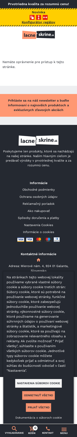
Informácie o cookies (38, 232)
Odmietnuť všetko (38, 395)
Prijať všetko (38, 407)
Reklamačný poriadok (39, 204)
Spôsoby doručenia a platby (38, 218)
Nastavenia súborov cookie (38, 383)
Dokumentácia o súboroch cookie (38, 417)
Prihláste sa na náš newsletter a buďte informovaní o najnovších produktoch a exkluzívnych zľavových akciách (38, 105)
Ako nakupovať (39, 211)
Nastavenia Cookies (38, 225)
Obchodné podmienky (38, 189)
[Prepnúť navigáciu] (64, 430)
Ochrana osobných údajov (38, 197)
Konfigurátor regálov (38, 22)
